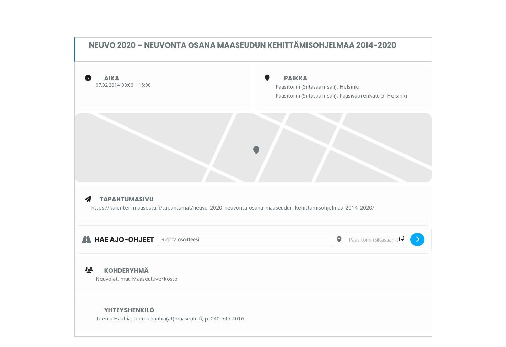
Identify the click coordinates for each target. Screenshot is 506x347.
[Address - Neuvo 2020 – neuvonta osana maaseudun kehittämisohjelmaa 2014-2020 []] (245, 240)
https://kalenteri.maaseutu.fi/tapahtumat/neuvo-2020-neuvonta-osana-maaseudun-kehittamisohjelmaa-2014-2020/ (232, 207)
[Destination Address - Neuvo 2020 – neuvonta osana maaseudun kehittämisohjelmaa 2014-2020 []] (376, 240)
